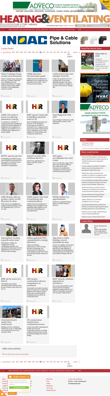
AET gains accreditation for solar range (63, 158)
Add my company (9, 25)
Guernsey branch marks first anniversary (9, 322)
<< (1, 52)
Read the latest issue (91, 48)
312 (44, 52)
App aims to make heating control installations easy (61, 240)
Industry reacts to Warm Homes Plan (93, 217)
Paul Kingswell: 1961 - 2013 (62, 116)
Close (28, 377)
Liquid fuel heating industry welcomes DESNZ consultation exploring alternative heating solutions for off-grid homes (95, 207)
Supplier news (6, 386)
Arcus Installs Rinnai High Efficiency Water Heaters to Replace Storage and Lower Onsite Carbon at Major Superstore (95, 182)
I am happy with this (19, 387)
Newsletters (70, 29)
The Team (52, 29)
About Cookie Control (10, 377)
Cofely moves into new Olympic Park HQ (63, 75)
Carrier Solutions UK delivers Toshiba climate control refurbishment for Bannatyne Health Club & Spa (93, 168)
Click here (85, 148)
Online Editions (60, 29)
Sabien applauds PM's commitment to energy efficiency (37, 240)
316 (58, 52)
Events (38, 29)
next (75, 52)
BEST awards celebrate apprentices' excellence (63, 281)
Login (78, 30)
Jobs (21, 29)
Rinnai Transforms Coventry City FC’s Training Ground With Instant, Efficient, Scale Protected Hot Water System (94, 189)
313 (47, 52)
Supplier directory (29, 29)
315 (54, 52)
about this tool (25, 390)
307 (25, 52)
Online (48, 383)
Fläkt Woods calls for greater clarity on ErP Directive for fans (11, 199)
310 (37, 52)
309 (33, 52)
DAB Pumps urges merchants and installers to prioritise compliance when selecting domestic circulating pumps (94, 175)
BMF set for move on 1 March (11, 280)
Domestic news (7, 381)
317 (61, 52)
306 (21, 52)
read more (12, 393)
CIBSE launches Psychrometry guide (36, 75)
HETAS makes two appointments (61, 198)
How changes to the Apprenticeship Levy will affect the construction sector (100, 230)
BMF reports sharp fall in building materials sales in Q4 (37, 117)
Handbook (49, 386)
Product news (6, 383)
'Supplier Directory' (68, 25)
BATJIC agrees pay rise (11, 156)
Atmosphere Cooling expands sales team (10, 239)
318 (65, 52)
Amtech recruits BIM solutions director (36, 157)
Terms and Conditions (75, 379)
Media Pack (44, 29)
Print (48, 381)
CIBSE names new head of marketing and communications (37, 199)
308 (29, 52)
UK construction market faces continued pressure (36, 322)
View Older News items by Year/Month (16, 354)
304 (13, 52)
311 (40, 52)
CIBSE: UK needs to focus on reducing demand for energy (9, 117)
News (10, 29)
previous (7, 52)
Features (16, 29)
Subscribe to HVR (101, 54)
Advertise (49, 379)
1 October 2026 (88, 143)
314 (51, 52)
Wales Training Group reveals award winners (11, 75)
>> (79, 52)
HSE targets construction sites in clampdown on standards (36, 282)
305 (17, 52)
